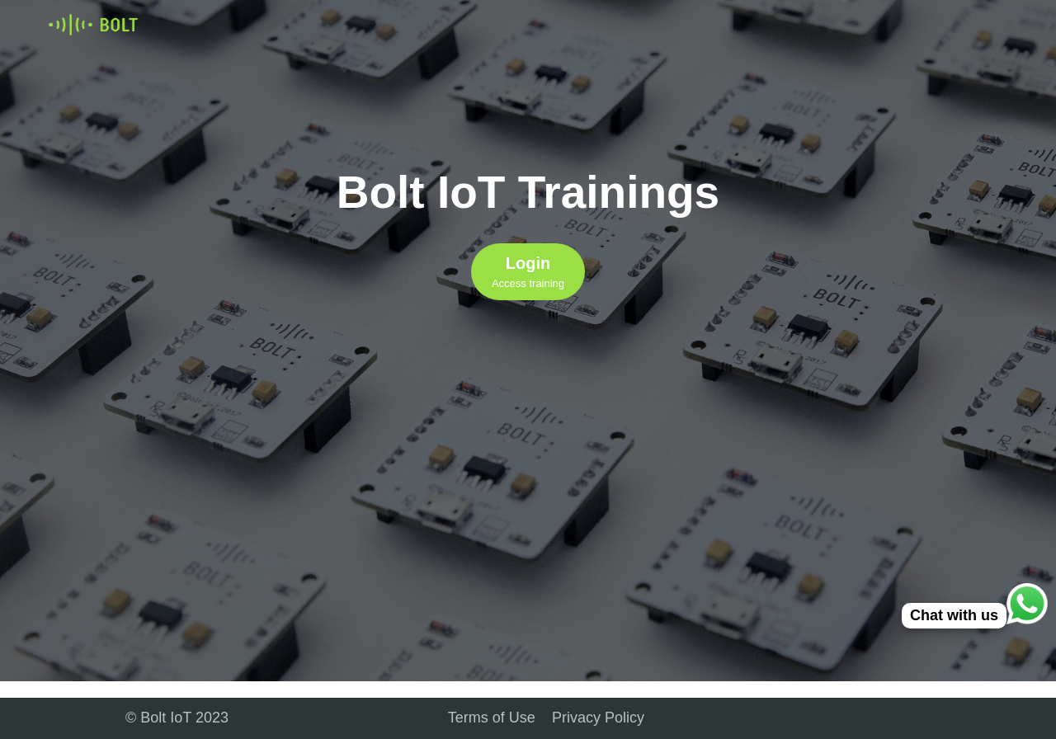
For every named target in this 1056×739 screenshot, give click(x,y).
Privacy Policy (598, 717)
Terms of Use (491, 717)
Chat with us (954, 615)
